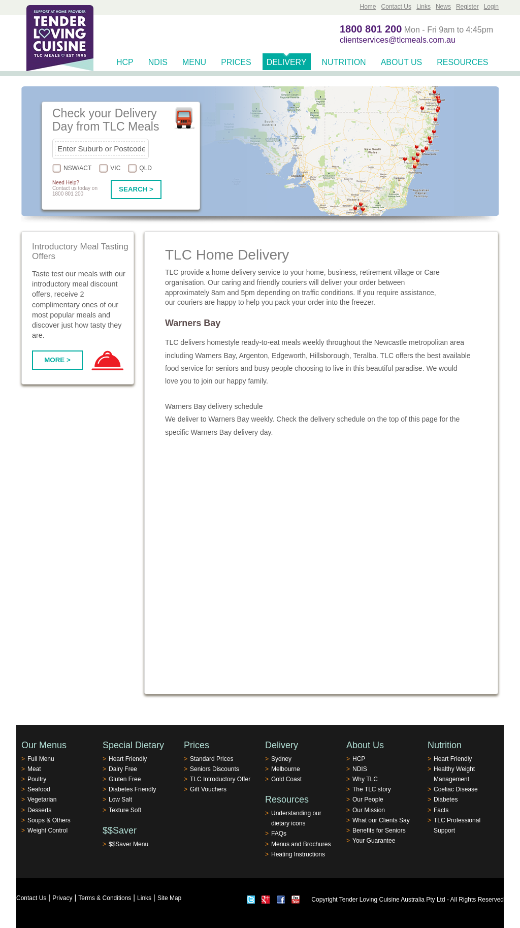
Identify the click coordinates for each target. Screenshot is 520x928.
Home (368, 6)
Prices (236, 62)
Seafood (38, 789)
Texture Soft (125, 810)
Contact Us (396, 6)
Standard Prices (211, 758)
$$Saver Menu (128, 844)
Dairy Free (123, 769)
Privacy (62, 898)
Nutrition (344, 62)
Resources (462, 62)
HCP (125, 62)
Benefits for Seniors (379, 830)
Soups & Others (49, 820)
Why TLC (365, 779)
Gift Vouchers (208, 789)
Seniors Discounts (214, 769)
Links (423, 6)
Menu (194, 62)
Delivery (287, 62)
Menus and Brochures (301, 844)
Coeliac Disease (456, 789)
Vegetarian (41, 799)
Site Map (169, 898)
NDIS (158, 62)
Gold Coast (286, 779)
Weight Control (47, 830)
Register (467, 6)
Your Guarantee (373, 840)
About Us (401, 62)
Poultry (36, 779)
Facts (441, 810)
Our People (367, 799)
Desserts (39, 810)
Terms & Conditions (104, 898)
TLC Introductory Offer (220, 779)
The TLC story (371, 789)
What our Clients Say (381, 820)
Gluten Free (125, 779)
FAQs (278, 833)
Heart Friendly (128, 758)
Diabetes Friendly (132, 789)
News (443, 6)
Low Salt (120, 799)
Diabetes (446, 799)
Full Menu (40, 758)
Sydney (281, 758)
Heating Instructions (298, 854)
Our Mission (368, 810)
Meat (34, 769)
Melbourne (285, 769)
